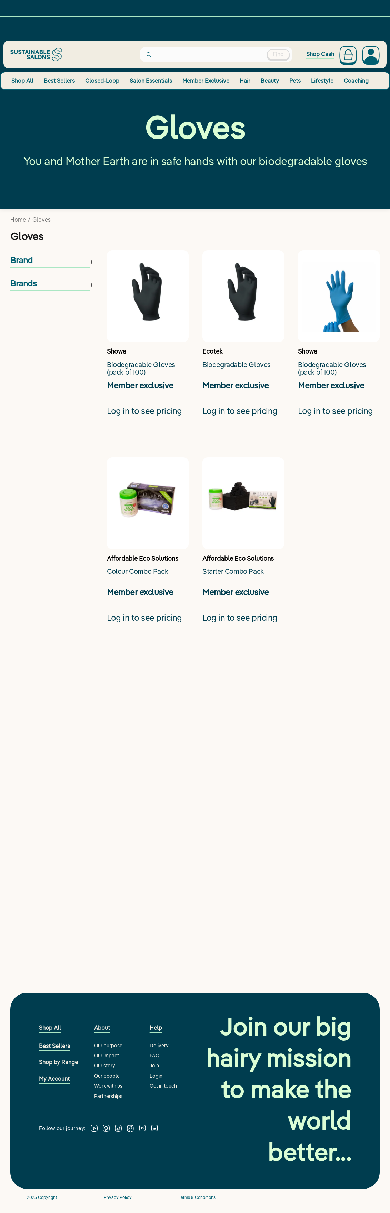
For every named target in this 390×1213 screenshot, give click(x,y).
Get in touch (163, 1086)
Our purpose (108, 1045)
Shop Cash (320, 54)
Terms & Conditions (197, 1197)
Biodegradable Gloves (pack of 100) (141, 368)
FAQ (154, 1055)
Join (154, 1065)
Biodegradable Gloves (236, 365)
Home (18, 219)
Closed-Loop (102, 80)
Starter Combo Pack (233, 571)
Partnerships (108, 1096)
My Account (54, 1078)
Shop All (22, 80)
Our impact (106, 1055)
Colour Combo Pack (137, 571)
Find (278, 54)
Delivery (159, 1045)
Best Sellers (59, 80)
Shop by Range (58, 1062)
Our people (107, 1076)
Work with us (108, 1086)
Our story (104, 1065)
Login (156, 1076)
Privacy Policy (118, 1197)
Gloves (41, 219)
